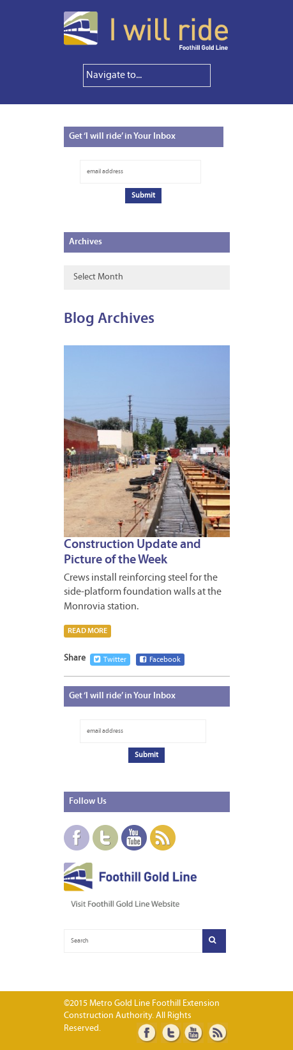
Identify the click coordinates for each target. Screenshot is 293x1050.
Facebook (160, 659)
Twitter (110, 659)
